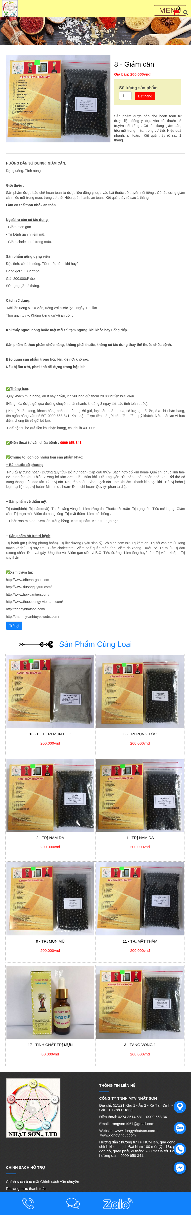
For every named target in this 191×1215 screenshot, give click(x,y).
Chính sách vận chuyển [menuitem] (59, 1181)
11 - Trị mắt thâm (140, 941)
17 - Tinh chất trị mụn (50, 1045)
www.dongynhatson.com (135, 1131)
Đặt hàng (145, 96)
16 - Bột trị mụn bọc (50, 734)
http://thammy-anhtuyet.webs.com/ (32, 617)
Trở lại (14, 626)
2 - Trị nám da (50, 838)
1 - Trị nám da (140, 838)
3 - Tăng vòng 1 (140, 1045)
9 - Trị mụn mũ (50, 941)
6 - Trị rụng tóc (139, 734)
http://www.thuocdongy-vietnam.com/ (34, 602)
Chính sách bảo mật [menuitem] (22, 1181)
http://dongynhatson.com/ (25, 609)
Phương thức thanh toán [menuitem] (26, 1188)
